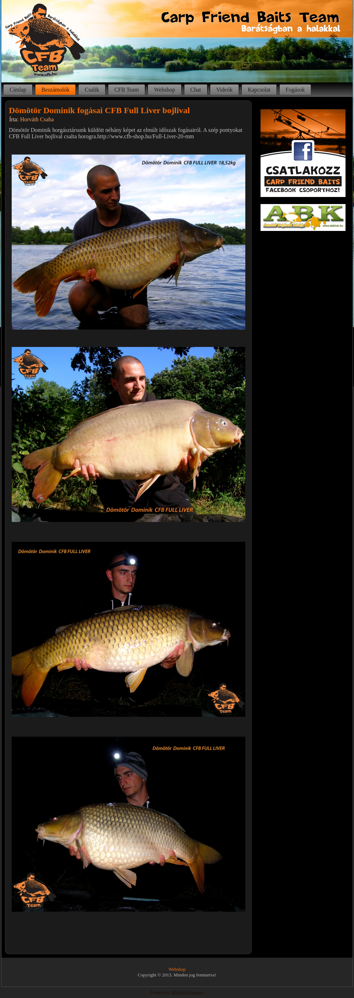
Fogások (295, 90)
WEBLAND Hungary (186, 992)
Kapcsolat (259, 90)
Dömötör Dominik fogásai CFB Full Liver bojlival (99, 110)
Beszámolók (55, 90)
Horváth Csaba (37, 119)
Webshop (164, 90)
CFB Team (126, 90)
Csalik (92, 90)
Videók (224, 90)
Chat (195, 90)
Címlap (18, 90)
